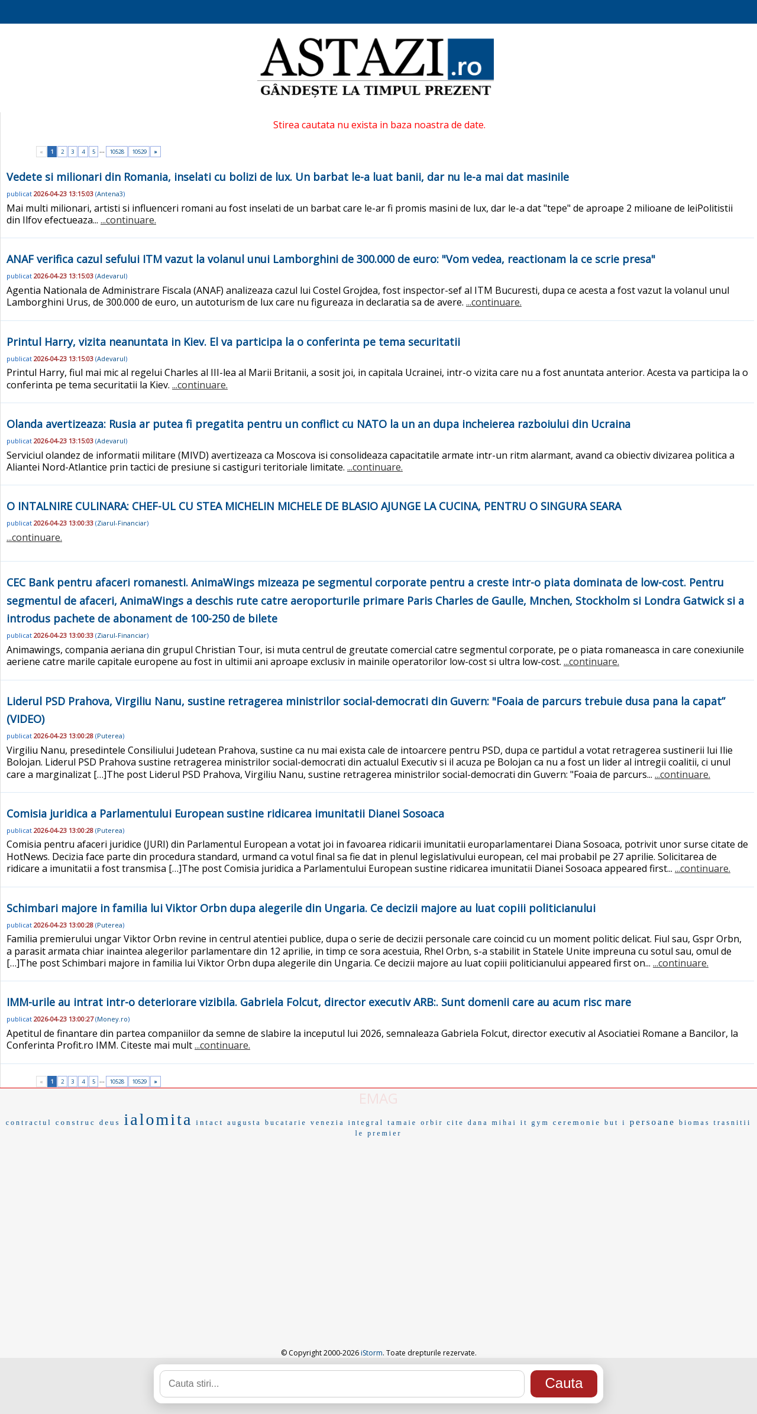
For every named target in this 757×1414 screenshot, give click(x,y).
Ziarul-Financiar (122, 522)
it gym (534, 1122)
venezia (327, 1122)
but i (615, 1122)
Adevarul (111, 275)
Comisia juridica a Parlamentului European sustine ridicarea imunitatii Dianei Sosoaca (225, 813)
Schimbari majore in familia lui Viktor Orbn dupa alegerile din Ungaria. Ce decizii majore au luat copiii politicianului (301, 908)
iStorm (372, 1353)
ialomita (158, 1119)
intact (210, 1122)
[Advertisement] (378, 1229)
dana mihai (492, 1122)
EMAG (378, 1098)
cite (455, 1122)
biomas (694, 1122)
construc (76, 1122)
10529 (139, 151)
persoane (652, 1122)
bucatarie (286, 1122)
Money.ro (112, 1018)
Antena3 (110, 193)
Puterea (109, 735)
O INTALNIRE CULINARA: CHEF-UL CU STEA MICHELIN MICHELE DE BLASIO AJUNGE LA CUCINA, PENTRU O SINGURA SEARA (314, 506)
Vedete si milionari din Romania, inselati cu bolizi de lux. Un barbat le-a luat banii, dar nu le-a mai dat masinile (288, 177)
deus (110, 1122)
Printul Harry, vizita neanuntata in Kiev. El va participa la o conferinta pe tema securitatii (233, 342)
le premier (378, 1133)
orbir (431, 1122)
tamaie (402, 1122)
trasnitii (733, 1122)
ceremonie (577, 1122)
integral (366, 1122)
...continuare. (128, 219)
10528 (116, 151)
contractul (29, 1122)
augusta (244, 1122)
